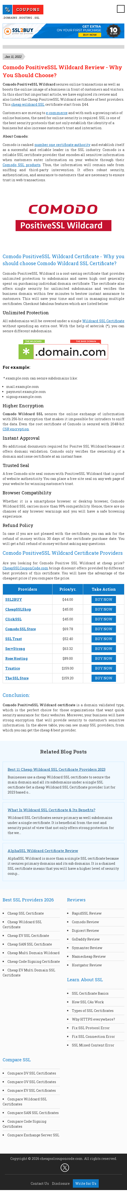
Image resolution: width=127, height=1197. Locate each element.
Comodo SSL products (21, 165)
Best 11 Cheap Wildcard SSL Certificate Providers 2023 (56, 769)
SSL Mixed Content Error (93, 1045)
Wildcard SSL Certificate (103, 321)
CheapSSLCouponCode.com (25, 568)
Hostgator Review (87, 965)
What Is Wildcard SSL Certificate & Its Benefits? (51, 809)
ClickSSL (13, 619)
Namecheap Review (89, 956)
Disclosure (61, 1183)
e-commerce (57, 113)
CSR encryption (16, 429)
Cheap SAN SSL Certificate (29, 944)
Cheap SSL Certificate (25, 913)
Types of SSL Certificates (93, 1010)
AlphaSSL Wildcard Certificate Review (43, 850)
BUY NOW (103, 599)
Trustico (12, 668)
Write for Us (85, 1183)
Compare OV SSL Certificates (31, 1082)
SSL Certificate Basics (90, 993)
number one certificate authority (62, 144)
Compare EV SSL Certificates (31, 1090)
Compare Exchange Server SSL (33, 1135)
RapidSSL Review (87, 913)
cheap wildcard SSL (28, 104)
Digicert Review (85, 930)
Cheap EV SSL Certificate (28, 935)
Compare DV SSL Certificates (31, 1073)
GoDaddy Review (86, 939)
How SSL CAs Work (88, 1002)
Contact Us (40, 1183)
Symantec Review (87, 948)
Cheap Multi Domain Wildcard (33, 953)
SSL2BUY (13, 599)
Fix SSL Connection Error (93, 1036)
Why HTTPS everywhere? (93, 1019)
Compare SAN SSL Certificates (33, 1112)
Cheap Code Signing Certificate (33, 961)
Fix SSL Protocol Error (91, 1028)
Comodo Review (85, 922)
